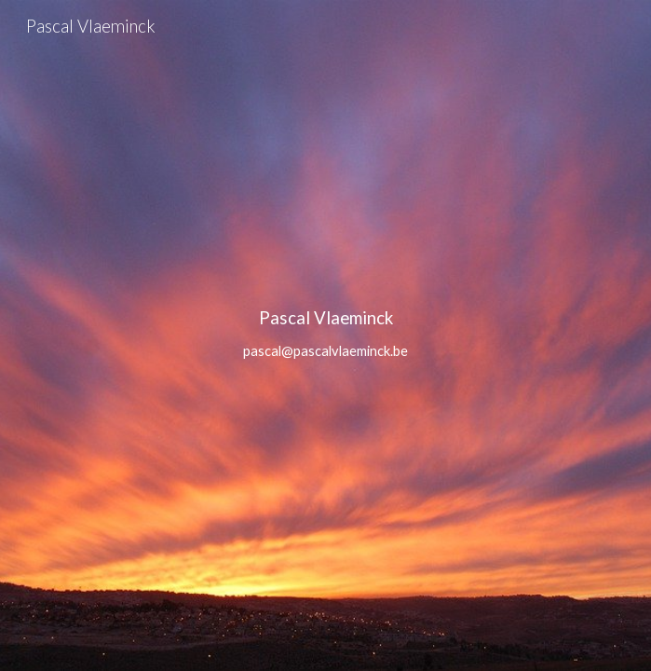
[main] (325, 335)
